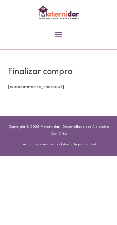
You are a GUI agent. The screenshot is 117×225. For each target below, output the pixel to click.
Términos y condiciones (40, 144)
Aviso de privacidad (79, 144)
